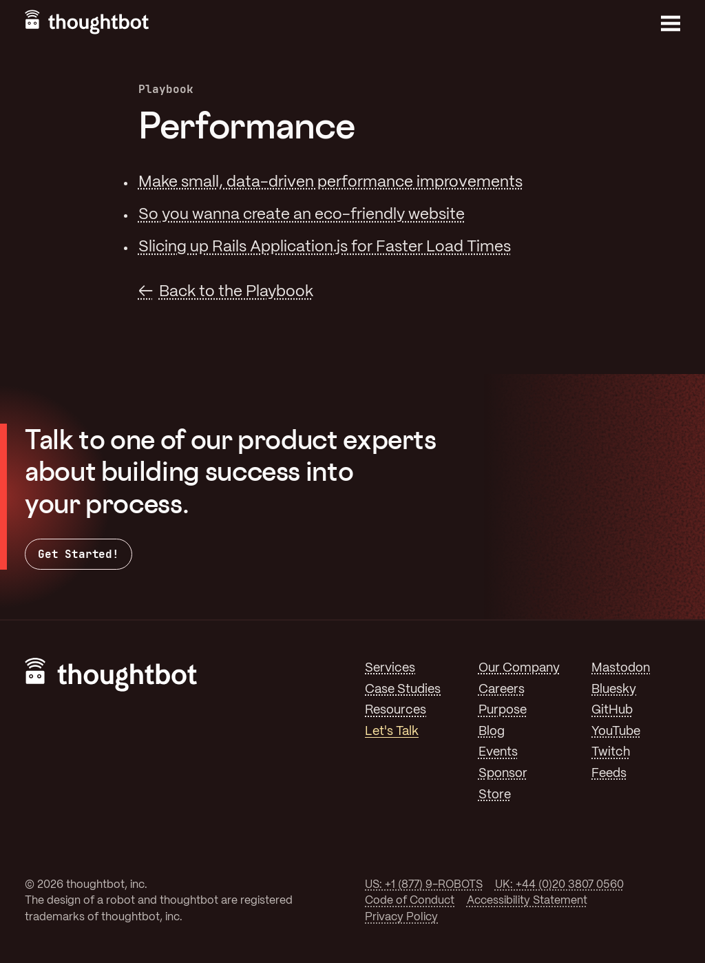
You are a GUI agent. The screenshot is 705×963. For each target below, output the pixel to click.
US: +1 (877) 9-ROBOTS (424, 885)
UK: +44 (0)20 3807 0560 (559, 885)
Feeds (609, 773)
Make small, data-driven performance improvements (330, 182)
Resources (395, 710)
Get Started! (78, 554)
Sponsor (502, 773)
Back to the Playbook (236, 292)
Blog (491, 731)
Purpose (502, 710)
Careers (501, 689)
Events (498, 752)
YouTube (615, 731)
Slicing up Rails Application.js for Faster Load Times (324, 247)
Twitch (610, 752)
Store (494, 795)
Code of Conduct (409, 900)
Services (390, 668)
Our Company (519, 668)
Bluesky (613, 689)
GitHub (612, 710)
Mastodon (620, 668)
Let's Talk (392, 731)
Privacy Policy (401, 917)
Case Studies (403, 689)
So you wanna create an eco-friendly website (301, 214)
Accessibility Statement (527, 900)
